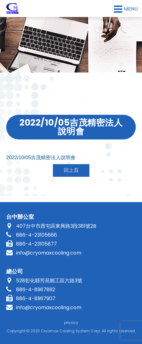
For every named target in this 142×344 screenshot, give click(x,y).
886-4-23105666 (36, 234)
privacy (71, 322)
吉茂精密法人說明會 (40, 157)
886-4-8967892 (35, 289)
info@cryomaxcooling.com (48, 252)
